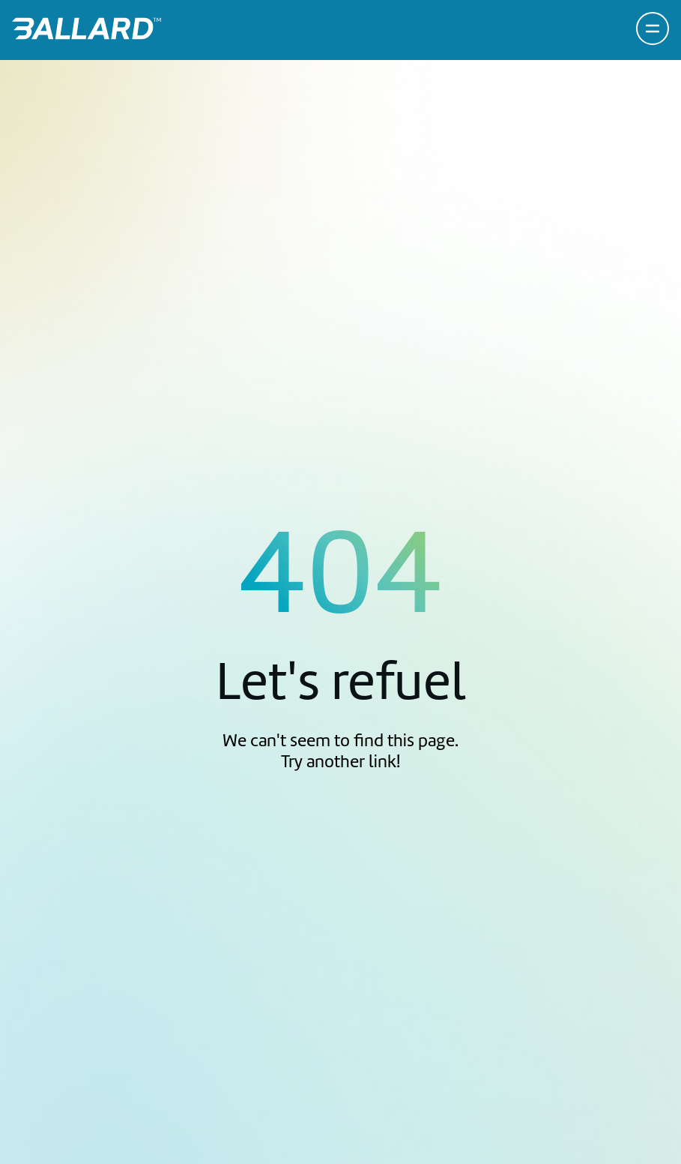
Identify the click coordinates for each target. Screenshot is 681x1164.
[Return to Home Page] (86, 28)
